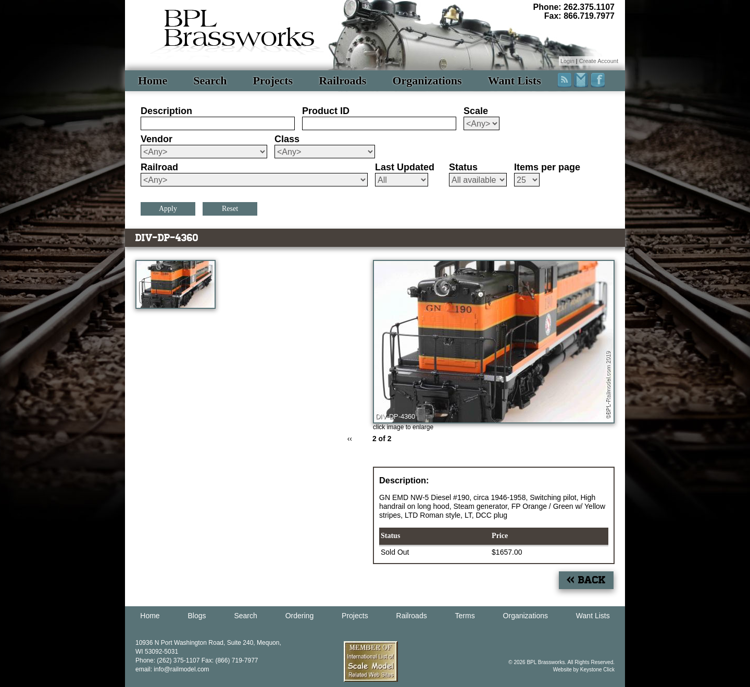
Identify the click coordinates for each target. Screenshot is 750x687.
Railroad (159, 167)
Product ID (325, 111)
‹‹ (349, 438)
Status (463, 167)
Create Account (598, 61)
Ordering (299, 615)
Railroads (342, 80)
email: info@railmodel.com (172, 669)
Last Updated (404, 167)
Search (210, 80)
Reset (230, 209)
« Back (586, 579)
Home (152, 80)
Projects (273, 80)
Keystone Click (597, 669)
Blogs (197, 615)
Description (166, 111)
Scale (476, 111)
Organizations (426, 80)
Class (286, 139)
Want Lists (514, 80)
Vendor (156, 139)
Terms (465, 615)
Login (567, 61)
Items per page (547, 167)
